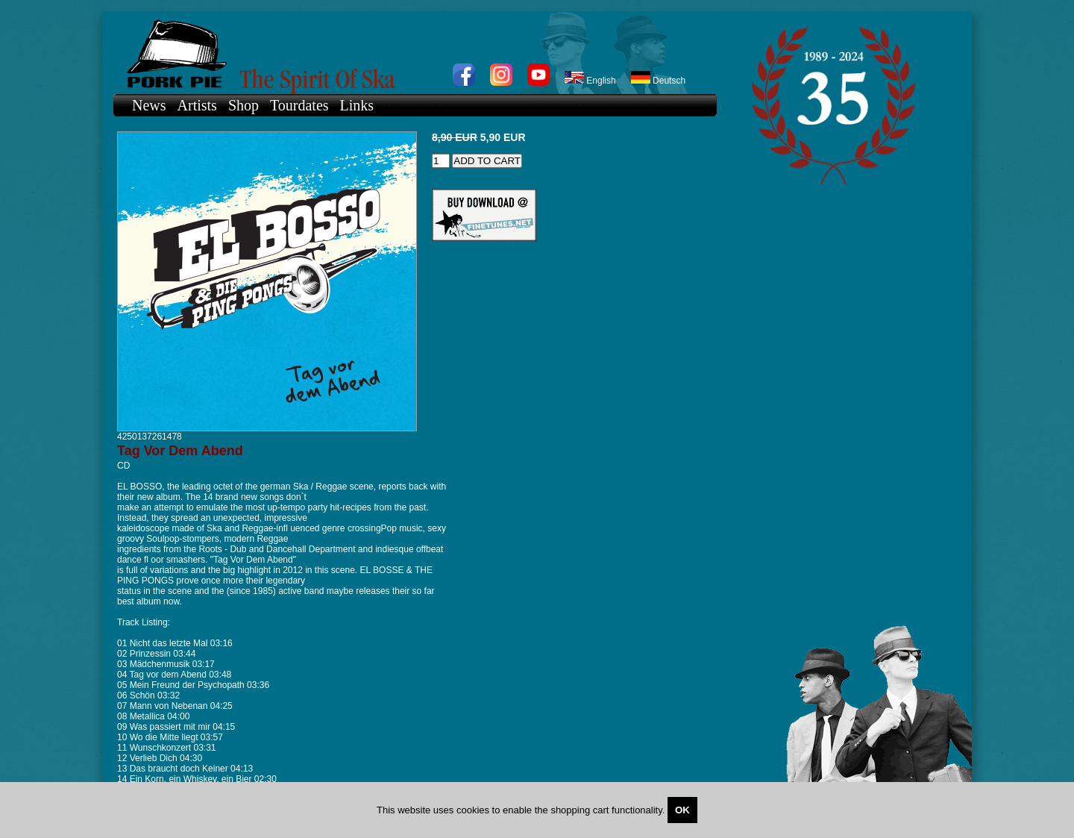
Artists (197, 105)
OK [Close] (682, 810)
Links (357, 105)
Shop (243, 105)
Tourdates (299, 105)
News (149, 105)
